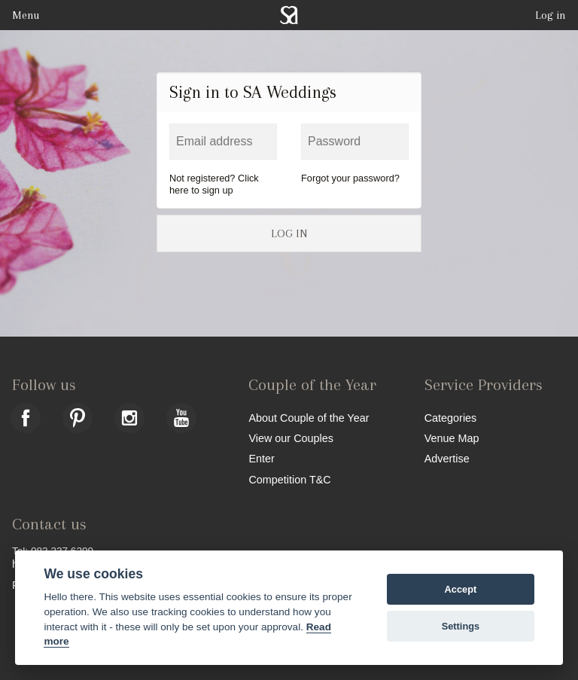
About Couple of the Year (308, 417)
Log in (550, 15)
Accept (461, 589)
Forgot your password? (350, 178)
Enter (261, 458)
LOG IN (289, 233)
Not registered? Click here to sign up (214, 184)
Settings (460, 626)
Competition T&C (289, 479)
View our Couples (290, 438)
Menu (25, 15)
